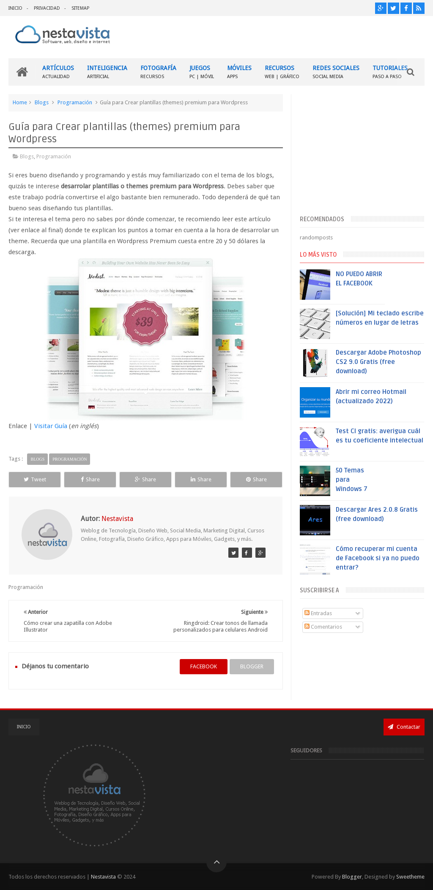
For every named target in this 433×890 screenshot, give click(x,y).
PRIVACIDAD (47, 8)
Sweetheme (410, 877)
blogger (251, 666)
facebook (203, 666)
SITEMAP (80, 8)
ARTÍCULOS (58, 72)
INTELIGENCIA (107, 72)
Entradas (318, 613)
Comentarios (323, 627)
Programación (75, 102)
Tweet (35, 479)
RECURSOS (282, 72)
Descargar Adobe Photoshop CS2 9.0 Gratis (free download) (378, 362)
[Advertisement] (362, 153)
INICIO (15, 8)
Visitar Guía (50, 426)
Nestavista (103, 877)
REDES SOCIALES (335, 72)
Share (90, 479)
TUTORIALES (390, 72)
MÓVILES (239, 72)
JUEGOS (201, 72)
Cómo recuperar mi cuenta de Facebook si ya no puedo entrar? (377, 558)
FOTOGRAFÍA (158, 72)
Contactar (404, 727)
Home (20, 102)
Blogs (42, 102)
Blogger (352, 877)
